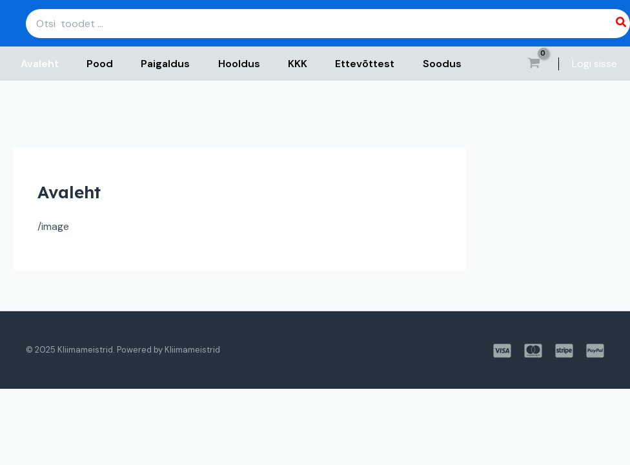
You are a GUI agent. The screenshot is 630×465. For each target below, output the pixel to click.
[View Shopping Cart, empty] (533, 64)
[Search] (621, 23)
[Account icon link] (594, 64)
